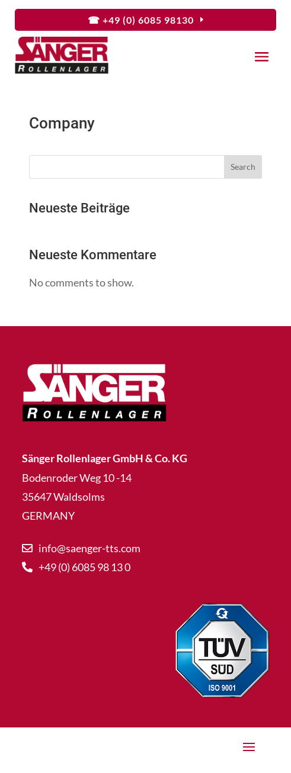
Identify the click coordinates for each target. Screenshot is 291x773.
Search (243, 167)
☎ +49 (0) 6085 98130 (141, 19)
